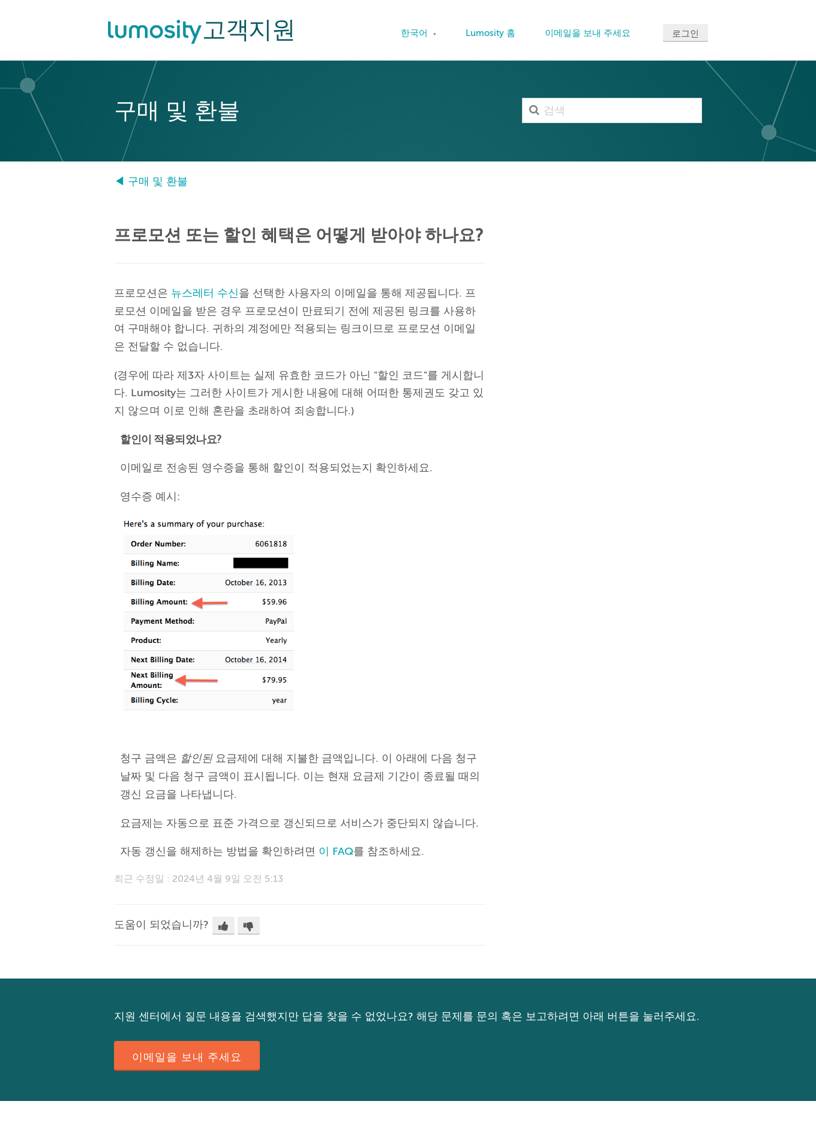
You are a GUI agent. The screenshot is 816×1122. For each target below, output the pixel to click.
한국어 (415, 33)
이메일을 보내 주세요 (588, 33)
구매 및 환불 (158, 181)
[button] (223, 926)
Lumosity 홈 (490, 33)
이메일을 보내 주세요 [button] (187, 1057)
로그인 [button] (685, 33)
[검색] (612, 110)
